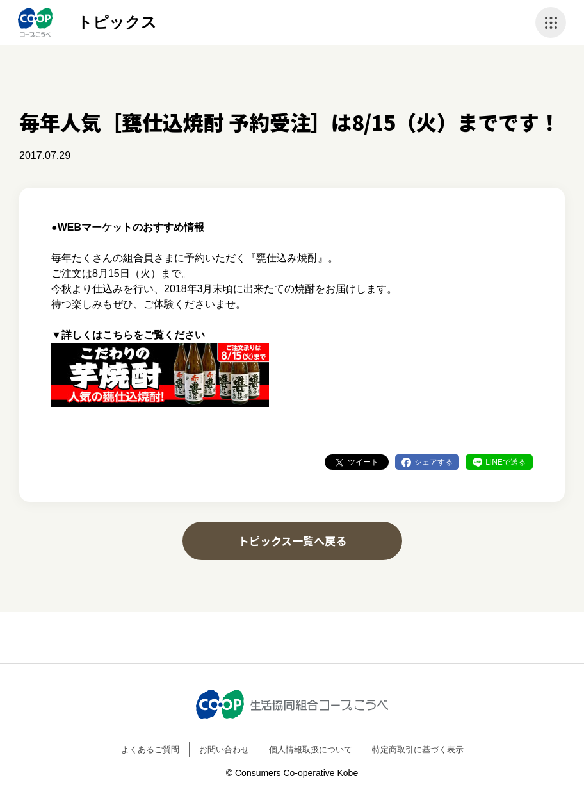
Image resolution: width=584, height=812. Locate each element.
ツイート (363, 462)
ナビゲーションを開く (550, 22)
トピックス (117, 22)
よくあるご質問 (150, 749)
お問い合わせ (224, 749)
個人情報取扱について (310, 749)
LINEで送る (505, 462)
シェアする (433, 462)
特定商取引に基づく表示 (418, 749)
